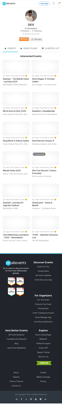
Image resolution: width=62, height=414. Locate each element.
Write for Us (43, 357)
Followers (25, 31)
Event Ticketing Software (43, 313)
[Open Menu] (58, 3)
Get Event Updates (43, 275)
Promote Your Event (43, 304)
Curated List (51, 48)
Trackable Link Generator (16, 339)
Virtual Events (43, 271)
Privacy (43, 381)
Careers (43, 372)
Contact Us (16, 386)
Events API (43, 348)
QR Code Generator (16, 335)
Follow (24, 39)
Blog (16, 343)
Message (36, 39)
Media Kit (43, 339)
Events (10, 48)
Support (16, 377)
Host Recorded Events (43, 322)
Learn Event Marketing (16, 348)
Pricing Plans (43, 308)
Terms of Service (16, 381)
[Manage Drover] (3, 3)
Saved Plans (28, 48)
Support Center (43, 352)
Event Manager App (43, 317)
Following (36, 31)
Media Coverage (43, 377)
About (16, 372)
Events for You (43, 267)
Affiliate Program (43, 343)
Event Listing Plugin (43, 335)
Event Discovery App (43, 280)
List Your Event (43, 300)
